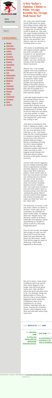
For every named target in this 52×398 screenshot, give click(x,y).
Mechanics (10, 78)
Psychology (10, 97)
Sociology (9, 99)
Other (8, 83)
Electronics (10, 59)
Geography (10, 65)
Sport (8, 102)
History (8, 67)
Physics (9, 91)
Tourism (9, 105)
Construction (10, 49)
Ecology (9, 54)
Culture (8, 51)
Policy (8, 94)
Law (7, 73)
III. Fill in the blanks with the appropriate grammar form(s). (29, 340)
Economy (9, 57)
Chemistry (10, 46)
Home (7, 19)
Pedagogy (10, 86)
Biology (8, 43)
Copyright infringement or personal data (39, 374)
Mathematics (10, 75)
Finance (9, 62)
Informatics (10, 70)
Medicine (9, 81)
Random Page (10, 22)
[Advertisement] (36, 263)
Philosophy (10, 89)
